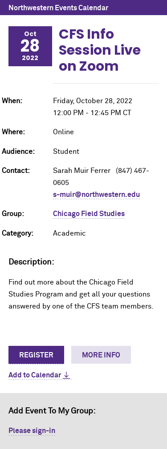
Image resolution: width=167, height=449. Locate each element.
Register (36, 355)
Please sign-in (31, 430)
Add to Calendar (34, 375)
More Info (101, 355)
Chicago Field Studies (89, 213)
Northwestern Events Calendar (58, 8)
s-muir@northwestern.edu (96, 194)
